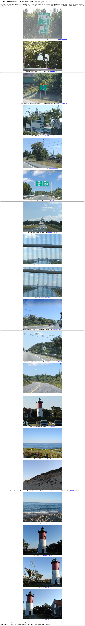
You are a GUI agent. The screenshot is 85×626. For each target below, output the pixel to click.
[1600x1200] (64, 39)
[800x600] (60, 39)
